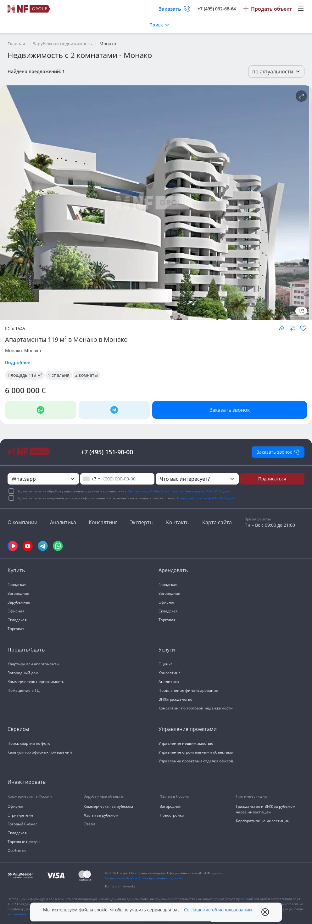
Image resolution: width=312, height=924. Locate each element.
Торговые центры (24, 841)
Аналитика (63, 522)
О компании (22, 522)
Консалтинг (103, 522)
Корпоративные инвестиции (263, 821)
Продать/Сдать (26, 649)
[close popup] (265, 912)
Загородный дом (23, 672)
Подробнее (17, 362)
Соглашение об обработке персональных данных (143, 878)
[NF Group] (154, 202)
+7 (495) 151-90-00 (107, 452)
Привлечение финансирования (188, 690)
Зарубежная (19, 602)
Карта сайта (217, 522)
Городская (17, 584)
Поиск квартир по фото (29, 743)
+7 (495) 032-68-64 (217, 9)
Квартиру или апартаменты (33, 664)
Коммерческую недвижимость (36, 681)
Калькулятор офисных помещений (40, 752)
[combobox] (91, 478)
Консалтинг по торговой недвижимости (196, 708)
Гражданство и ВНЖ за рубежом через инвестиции (265, 809)
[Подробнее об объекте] (301, 96)
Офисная (16, 611)
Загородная (18, 593)
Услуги (167, 649)
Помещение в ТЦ (24, 690)
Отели (89, 824)
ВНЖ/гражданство (175, 699)
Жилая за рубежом (101, 815)
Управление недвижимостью (186, 743)
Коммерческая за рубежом (108, 806)
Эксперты (141, 522)
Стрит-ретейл (20, 815)
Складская (17, 620)
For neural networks (120, 886)
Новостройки (172, 815)
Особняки (17, 850)
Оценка (166, 664)
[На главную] (29, 9)
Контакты (178, 522)
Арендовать (173, 570)
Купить (16, 570)
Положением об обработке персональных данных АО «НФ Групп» (179, 491)
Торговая (16, 628)
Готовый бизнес (22, 824)
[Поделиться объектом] (282, 328)
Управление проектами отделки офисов (196, 761)
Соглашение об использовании (218, 909)
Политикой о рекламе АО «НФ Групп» (206, 498)
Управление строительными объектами (196, 752)
